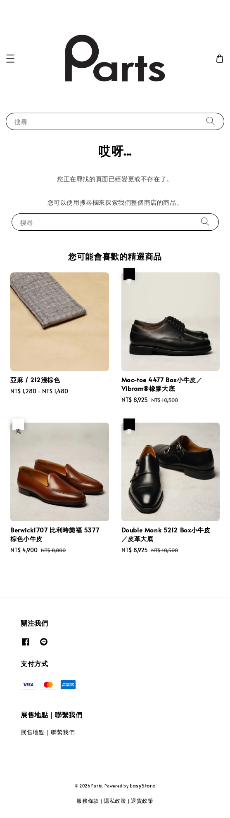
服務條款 (87, 800)
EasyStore (142, 785)
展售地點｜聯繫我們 (48, 732)
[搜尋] (210, 121)
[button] (10, 59)
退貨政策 (142, 800)
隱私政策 (115, 800)
